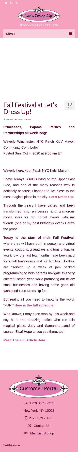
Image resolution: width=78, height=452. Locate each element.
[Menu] (39, 33)
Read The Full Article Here (24, 340)
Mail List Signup (39, 433)
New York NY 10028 (38, 410)
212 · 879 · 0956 (39, 418)
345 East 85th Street (39, 403)
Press (10, 119)
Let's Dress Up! (61, 197)
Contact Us (39, 426)
